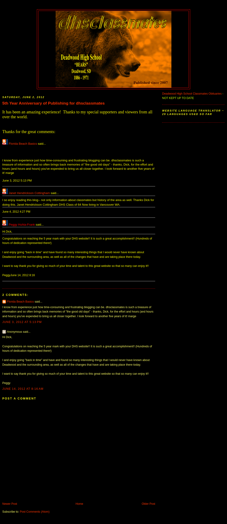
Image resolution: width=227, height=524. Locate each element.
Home (79, 503)
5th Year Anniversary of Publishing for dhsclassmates (53, 103)
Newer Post (9, 503)
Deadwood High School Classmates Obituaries (192, 93)
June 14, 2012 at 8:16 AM (23, 388)
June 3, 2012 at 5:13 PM (22, 322)
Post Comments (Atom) (34, 511)
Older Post (148, 503)
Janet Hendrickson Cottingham (29, 193)
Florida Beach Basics (23, 143)
